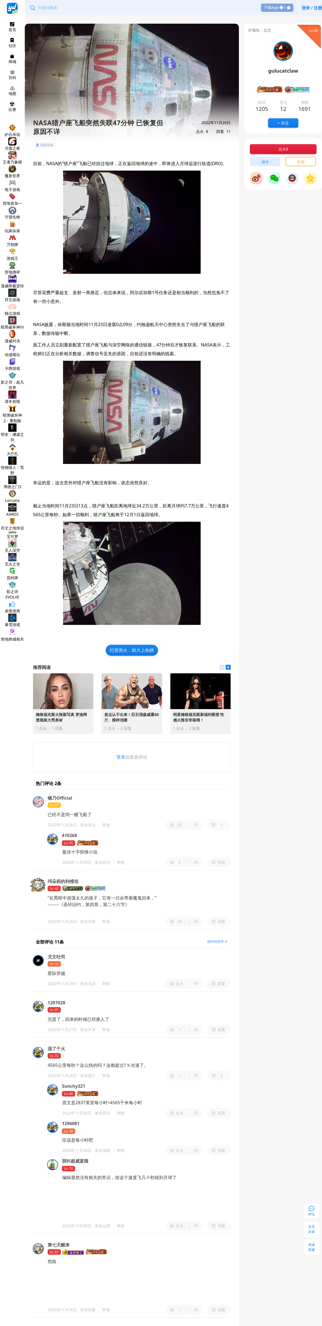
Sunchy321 (73, 1086)
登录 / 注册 (312, 7)
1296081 (71, 1123)
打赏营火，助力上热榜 (132, 650)
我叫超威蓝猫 (75, 1161)
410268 (69, 835)
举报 (106, 824)
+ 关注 (283, 123)
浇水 (265, 161)
